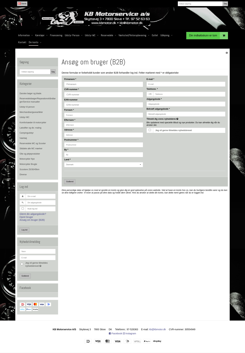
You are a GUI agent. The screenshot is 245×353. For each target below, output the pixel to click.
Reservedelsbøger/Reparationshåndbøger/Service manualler (37, 100)
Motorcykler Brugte (28, 164)
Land (67, 159)
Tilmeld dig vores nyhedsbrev (174, 119)
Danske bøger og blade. (31, 93)
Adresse (69, 130)
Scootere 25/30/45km (29, 169)
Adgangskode (154, 99)
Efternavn (69, 120)
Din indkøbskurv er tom (208, 35)
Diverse (23, 174)
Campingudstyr (27, 133)
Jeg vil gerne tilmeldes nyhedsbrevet (40, 264)
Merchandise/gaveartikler (31, 112)
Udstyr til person (27, 107)
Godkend (25, 276)
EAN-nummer (70, 100)
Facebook (115, 333)
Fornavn (69, 110)
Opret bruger (26, 217)
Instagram (129, 333)
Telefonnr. (152, 89)
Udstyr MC (24, 117)
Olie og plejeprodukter (30, 154)
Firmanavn (70, 79)
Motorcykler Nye (27, 159)
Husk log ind (32, 209)
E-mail (150, 79)
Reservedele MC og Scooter (33, 143)
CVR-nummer (71, 89)
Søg (225, 4)
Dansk (22, 4)
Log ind (24, 230)
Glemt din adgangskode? (33, 214)
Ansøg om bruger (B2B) (32, 220)
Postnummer (71, 140)
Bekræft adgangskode (158, 109)
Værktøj (23, 138)
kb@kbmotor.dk (157, 329)
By (66, 150)
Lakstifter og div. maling (30, 128)
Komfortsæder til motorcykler (33, 122)
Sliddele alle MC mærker (31, 148)
